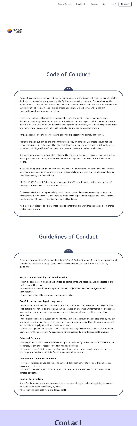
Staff (114, 6)
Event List (82, 6)
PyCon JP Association (123, 419)
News (105, 6)
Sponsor (94, 6)
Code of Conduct (65, 6)
